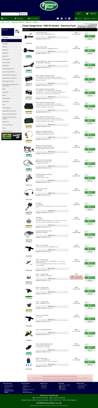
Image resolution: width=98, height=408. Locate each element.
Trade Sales (43, 386)
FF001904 (29, 72)
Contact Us (25, 385)
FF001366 (29, 58)
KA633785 (42, 289)
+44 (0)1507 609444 (41, 398)
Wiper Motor (6, 50)
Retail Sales (43, 385)
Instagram (62, 389)
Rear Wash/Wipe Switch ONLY (44, 231)
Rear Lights (5, 43)
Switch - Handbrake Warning (43, 329)
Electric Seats (6, 101)
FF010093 (29, 99)
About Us (25, 388)
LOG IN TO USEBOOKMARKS (89, 39)
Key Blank (38, 203)
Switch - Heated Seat (41, 358)
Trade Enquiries (26, 386)
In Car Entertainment (8, 125)
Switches (5, 40)
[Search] (10, 14)
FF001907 (29, 43)
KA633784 (49, 275)
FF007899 (29, 256)
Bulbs (4, 89)
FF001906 (29, 355)
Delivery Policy (81, 388)
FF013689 (29, 156)
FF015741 (29, 227)
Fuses (4, 128)
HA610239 (41, 176)
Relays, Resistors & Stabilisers (9, 75)
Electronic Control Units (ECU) (10, 114)
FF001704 (29, 199)
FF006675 (29, 214)
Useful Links (25, 391)
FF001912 (29, 185)
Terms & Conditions (82, 385)
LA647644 (47, 62)
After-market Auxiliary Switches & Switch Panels (10, 85)
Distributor (5, 53)
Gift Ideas (6, 388)
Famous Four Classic (27, 392)
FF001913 (29, 142)
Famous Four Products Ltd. (49, 395)
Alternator (5, 46)
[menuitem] (62, 18)
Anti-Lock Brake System (8, 68)
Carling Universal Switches (9, 72)
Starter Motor (6, 65)
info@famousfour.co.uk (49, 402)
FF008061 (29, 340)
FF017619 (29, 312)
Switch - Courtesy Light (42, 245)
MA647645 (48, 34)
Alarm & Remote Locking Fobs (10, 78)
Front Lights (5, 37)
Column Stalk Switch (41, 32)
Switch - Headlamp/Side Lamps (44, 344)
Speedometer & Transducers (9, 111)
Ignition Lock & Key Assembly (44, 131)
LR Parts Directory (8, 386)
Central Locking (6, 62)
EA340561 (42, 275)
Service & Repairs (8, 389)
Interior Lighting (6, 107)
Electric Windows (7, 59)
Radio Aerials (6, 121)
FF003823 (29, 242)
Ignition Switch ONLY (41, 188)
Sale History (44, 388)
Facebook (62, 388)
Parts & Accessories (9, 385)
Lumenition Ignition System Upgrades (9, 117)
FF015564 (29, 369)
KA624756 (38, 232)
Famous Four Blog (64, 385)
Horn (4, 104)
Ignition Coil (5, 56)
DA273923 (40, 62)
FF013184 (29, 113)
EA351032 (54, 261)
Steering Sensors (6, 98)
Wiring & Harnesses (7, 131)
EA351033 (51, 246)
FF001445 (29, 171)
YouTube (62, 386)
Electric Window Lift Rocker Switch (45, 75)
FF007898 (29, 298)
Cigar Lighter (6, 92)
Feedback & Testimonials (29, 389)
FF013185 (29, 128)
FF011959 (29, 284)
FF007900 (29, 270)
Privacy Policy (81, 386)
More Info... (52, 37)
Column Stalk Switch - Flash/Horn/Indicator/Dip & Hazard (51, 61)
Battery (4, 95)
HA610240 (38, 132)
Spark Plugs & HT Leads (8, 81)
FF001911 (29, 85)
